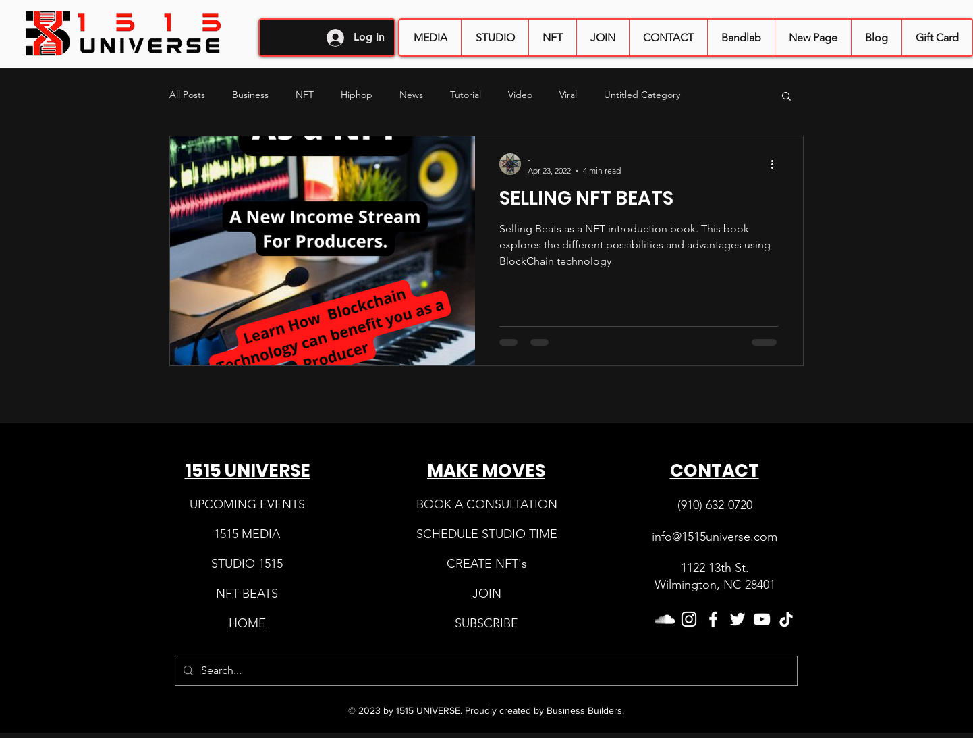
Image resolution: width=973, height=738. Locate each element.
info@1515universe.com (714, 536)
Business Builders (584, 710)
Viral (568, 94)
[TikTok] (786, 619)
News (411, 94)
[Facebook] (713, 619)
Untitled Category (642, 94)
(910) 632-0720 (714, 505)
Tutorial (465, 94)
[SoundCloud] (665, 619)
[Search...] (485, 670)
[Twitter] (737, 619)
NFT (305, 94)
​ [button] (486, 593)
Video (520, 94)
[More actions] (777, 164)
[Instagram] (689, 619)
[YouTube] (762, 619)
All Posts (187, 94)
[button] (602, 37)
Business (250, 94)
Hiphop (356, 94)
